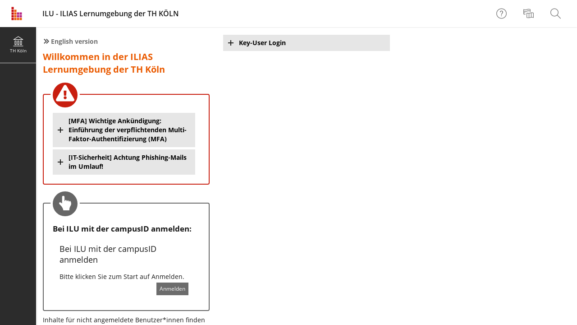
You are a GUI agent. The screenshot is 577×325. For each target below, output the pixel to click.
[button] (124, 130)
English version (74, 41)
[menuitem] (529, 13)
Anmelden (172, 288)
